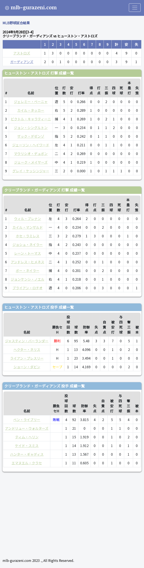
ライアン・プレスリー (27, 358)
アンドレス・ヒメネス (27, 261)
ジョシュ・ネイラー (27, 244)
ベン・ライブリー (26, 419)
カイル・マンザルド (27, 227)
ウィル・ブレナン (27, 218)
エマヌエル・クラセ (27, 462)
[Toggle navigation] (135, 7)
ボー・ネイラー (27, 270)
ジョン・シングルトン (31, 127)
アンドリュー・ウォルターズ (26, 428)
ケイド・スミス (27, 445)
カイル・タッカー (30, 110)
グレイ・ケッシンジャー (30, 170)
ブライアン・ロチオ (27, 287)
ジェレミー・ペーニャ (31, 101)
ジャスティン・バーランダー (26, 340)
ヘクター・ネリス (26, 349)
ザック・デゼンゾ (30, 136)
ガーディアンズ (21, 61)
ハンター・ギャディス (27, 454)
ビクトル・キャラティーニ (31, 118)
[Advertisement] (72, 513)
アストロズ (21, 53)
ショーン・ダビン (26, 366)
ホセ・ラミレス (27, 235)
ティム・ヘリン (27, 436)
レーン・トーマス (27, 253)
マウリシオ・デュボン (31, 153)
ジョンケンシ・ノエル (27, 279)
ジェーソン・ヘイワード (30, 144)
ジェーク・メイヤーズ (31, 162)
